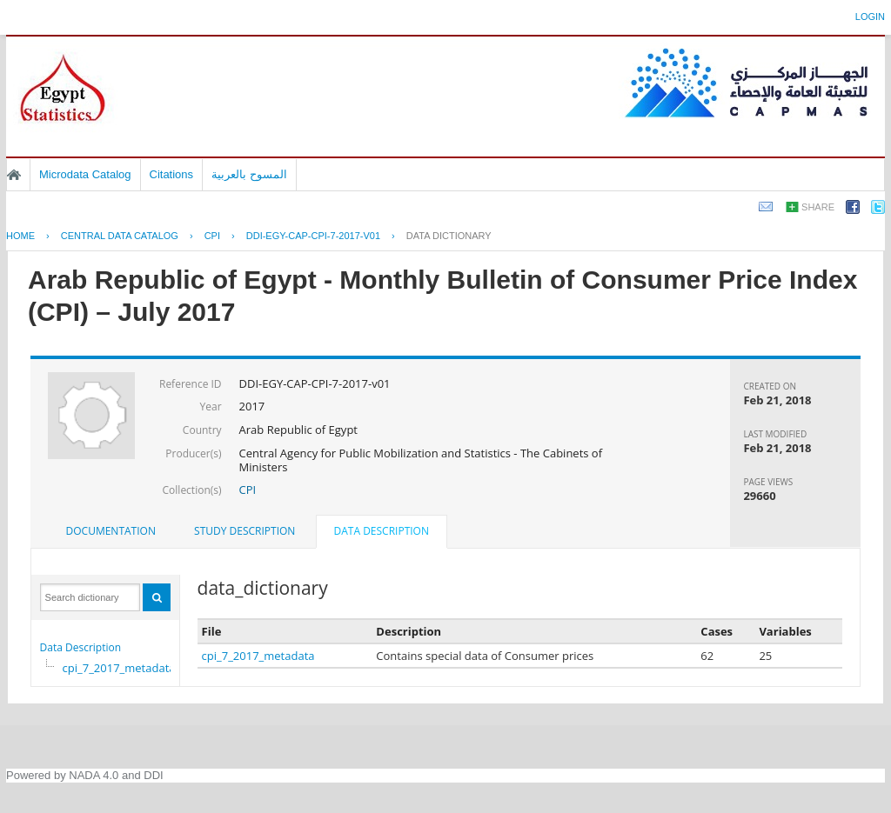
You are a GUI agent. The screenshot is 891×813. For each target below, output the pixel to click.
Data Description (81, 647)
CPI (212, 235)
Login (870, 16)
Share (817, 207)
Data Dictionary (449, 235)
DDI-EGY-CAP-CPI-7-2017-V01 (313, 235)
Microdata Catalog (85, 174)
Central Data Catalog (119, 235)
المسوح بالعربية (249, 174)
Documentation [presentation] (111, 530)
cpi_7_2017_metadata (119, 668)
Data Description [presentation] (381, 530)
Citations (172, 174)
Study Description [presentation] (244, 530)
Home (14, 175)
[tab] (111, 531)
